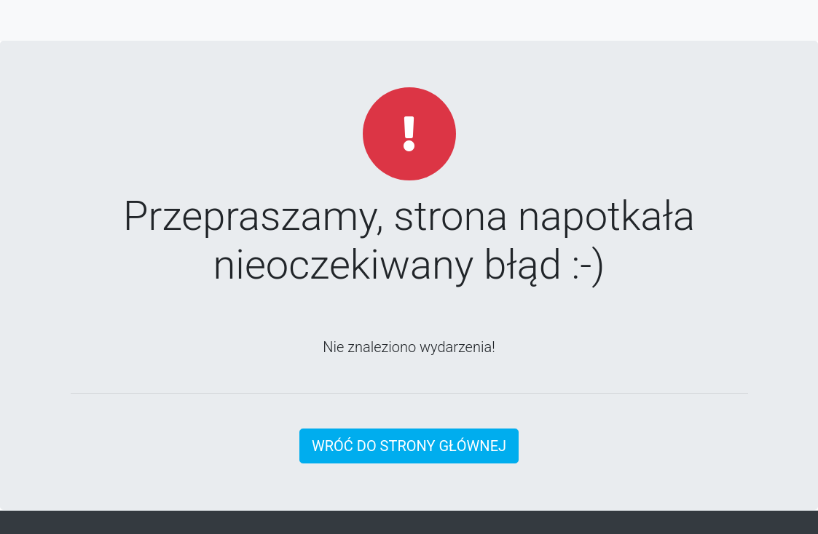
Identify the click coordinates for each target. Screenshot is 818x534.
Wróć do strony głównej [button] (409, 446)
